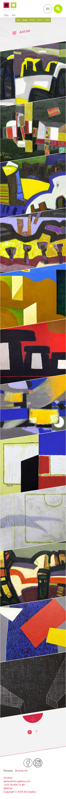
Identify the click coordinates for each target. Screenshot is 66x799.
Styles (25, 20)
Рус (6, 15)
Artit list (24, 31)
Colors (47, 20)
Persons (8, 770)
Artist (18, 20)
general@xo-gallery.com (17, 781)
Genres (32, 20)
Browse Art (21, 770)
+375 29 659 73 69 (14, 784)
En (13, 15)
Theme (39, 20)
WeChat (8, 788)
